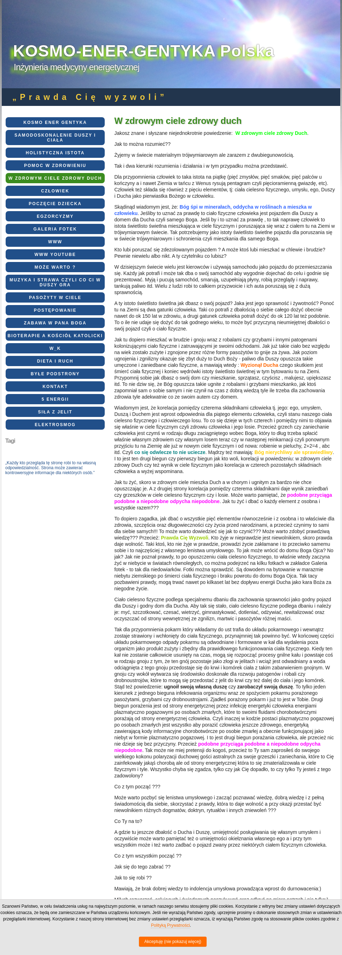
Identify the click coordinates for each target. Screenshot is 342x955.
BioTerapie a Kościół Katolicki (55, 335)
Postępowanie (55, 310)
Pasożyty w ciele (55, 297)
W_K (55, 348)
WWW (55, 241)
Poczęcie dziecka (55, 203)
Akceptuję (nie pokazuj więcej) (172, 941)
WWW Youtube (55, 254)
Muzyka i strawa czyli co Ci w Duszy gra (55, 282)
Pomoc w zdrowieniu (55, 165)
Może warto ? (55, 267)
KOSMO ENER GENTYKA (55, 122)
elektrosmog (55, 424)
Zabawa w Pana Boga (55, 323)
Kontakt (55, 386)
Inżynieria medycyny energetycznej (76, 67)
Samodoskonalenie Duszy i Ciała (55, 138)
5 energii (55, 399)
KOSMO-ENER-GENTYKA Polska (144, 51)
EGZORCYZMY (55, 216)
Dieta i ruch (55, 361)
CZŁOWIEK (55, 191)
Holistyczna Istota (55, 152)
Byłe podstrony (55, 373)
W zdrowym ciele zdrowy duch (55, 178)
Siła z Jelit (55, 412)
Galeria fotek (55, 229)
